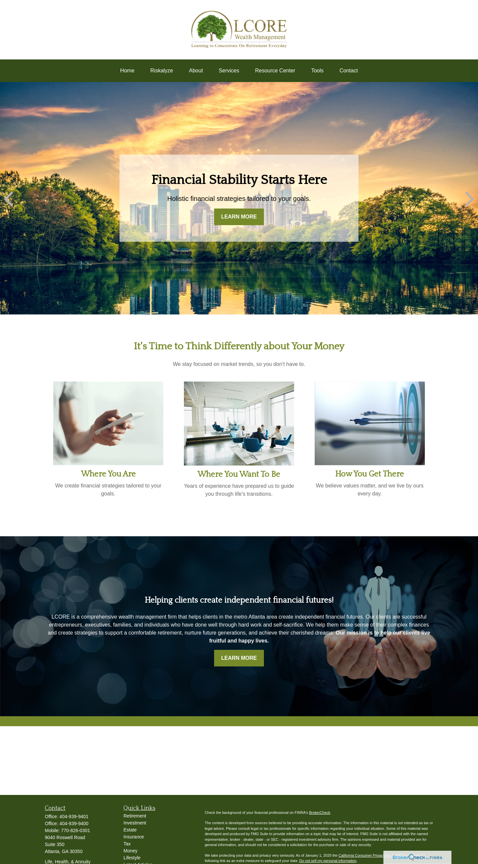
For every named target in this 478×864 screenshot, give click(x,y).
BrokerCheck (319, 813)
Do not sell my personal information (328, 861)
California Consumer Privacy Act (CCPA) (371, 855)
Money (130, 850)
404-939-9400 (73, 823)
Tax (127, 843)
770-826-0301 (75, 830)
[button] (127, 70)
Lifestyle (131, 857)
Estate (130, 829)
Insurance (133, 836)
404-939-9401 (73, 816)
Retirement (134, 816)
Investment (134, 822)
